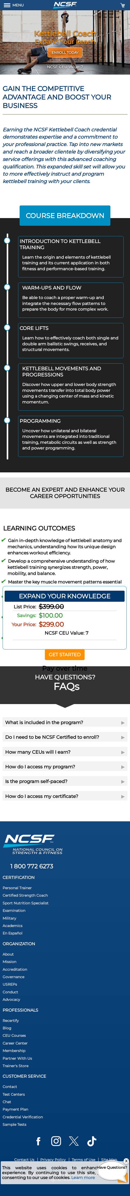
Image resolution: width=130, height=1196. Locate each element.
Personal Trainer (17, 888)
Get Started (65, 655)
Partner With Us (17, 1058)
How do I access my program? (65, 767)
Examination (14, 910)
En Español (12, 933)
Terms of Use (83, 1159)
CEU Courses (14, 1035)
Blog (7, 1028)
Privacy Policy (53, 1159)
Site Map (109, 1159)
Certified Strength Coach (25, 895)
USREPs (10, 984)
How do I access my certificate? (65, 796)
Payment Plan (15, 1109)
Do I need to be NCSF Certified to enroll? (65, 737)
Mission (9, 961)
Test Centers (14, 1094)
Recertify (11, 1020)
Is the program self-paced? (65, 781)
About (8, 954)
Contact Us (24, 1159)
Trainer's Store (15, 1066)
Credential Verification (23, 1117)
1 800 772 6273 (31, 866)
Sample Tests (14, 1124)
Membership (14, 1050)
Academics (12, 925)
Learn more (83, 1177)
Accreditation (15, 969)
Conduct (10, 992)
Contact (10, 1086)
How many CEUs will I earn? (65, 752)
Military (9, 918)
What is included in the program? (65, 722)
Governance (13, 977)
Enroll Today (65, 52)
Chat (7, 1102)
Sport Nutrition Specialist (25, 903)
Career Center (15, 1043)
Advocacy (11, 999)
